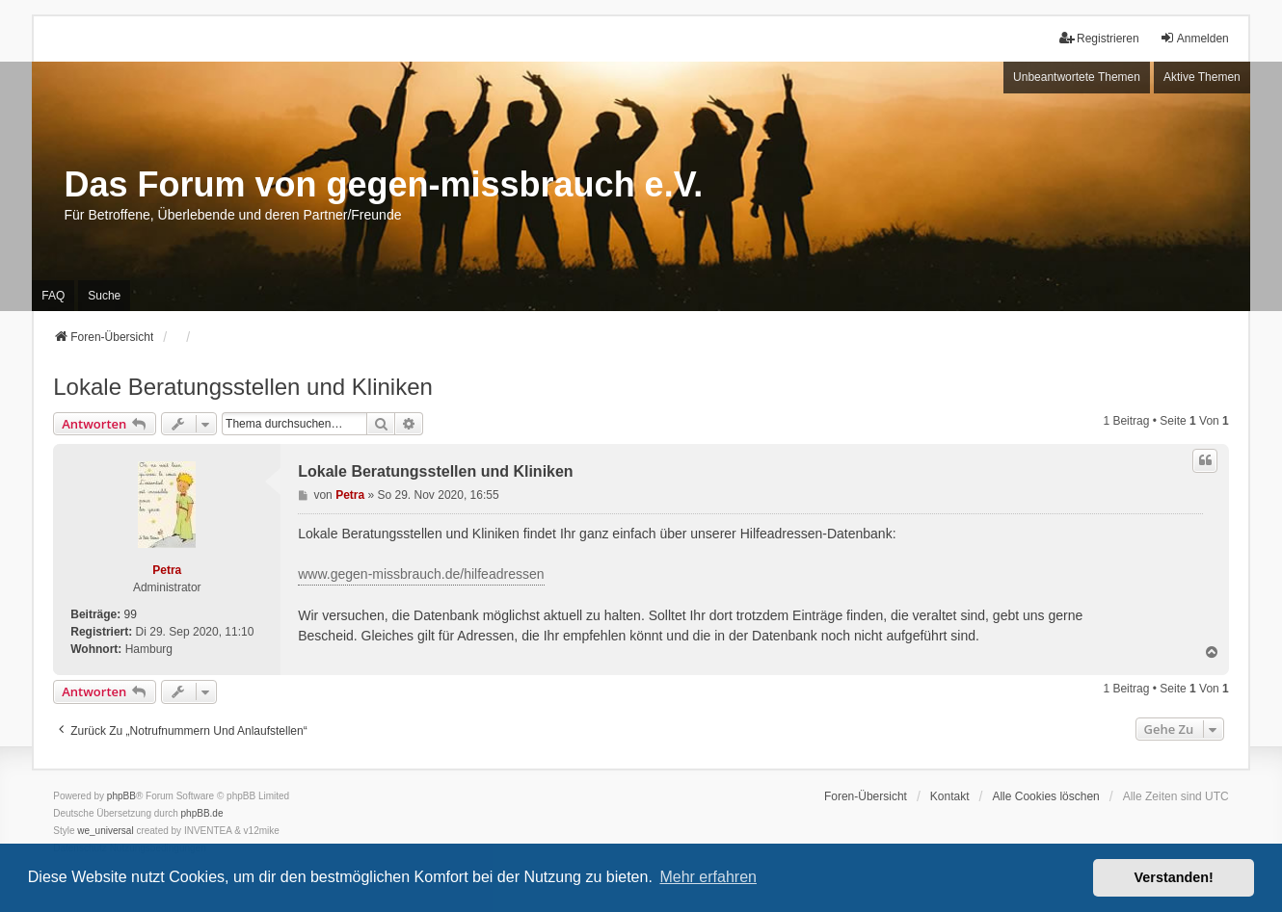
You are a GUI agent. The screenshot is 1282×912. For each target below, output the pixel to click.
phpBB (121, 796)
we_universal (105, 830)
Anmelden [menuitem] (1194, 38)
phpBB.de (202, 813)
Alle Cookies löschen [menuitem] (1045, 796)
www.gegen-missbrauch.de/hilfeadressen (421, 574)
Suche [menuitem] (104, 295)
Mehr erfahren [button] (708, 877)
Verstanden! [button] (1174, 877)
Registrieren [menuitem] (1099, 38)
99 (130, 614)
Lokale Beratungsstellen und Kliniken (243, 387)
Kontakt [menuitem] (950, 796)
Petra (166, 570)
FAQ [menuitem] (53, 295)
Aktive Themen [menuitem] (1202, 77)
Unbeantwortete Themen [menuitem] (1076, 77)
